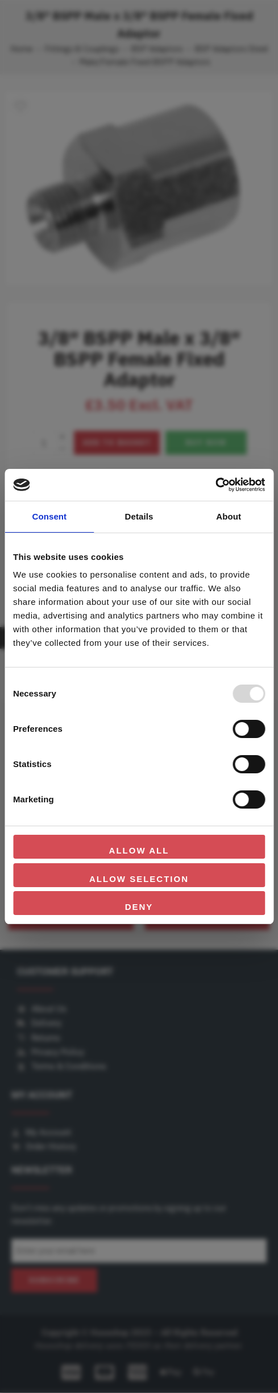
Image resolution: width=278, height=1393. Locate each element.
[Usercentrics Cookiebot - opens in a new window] (215, 484)
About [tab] (228, 516)
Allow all (139, 850)
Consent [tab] (49, 516)
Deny (139, 907)
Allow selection (139, 879)
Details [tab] (139, 516)
